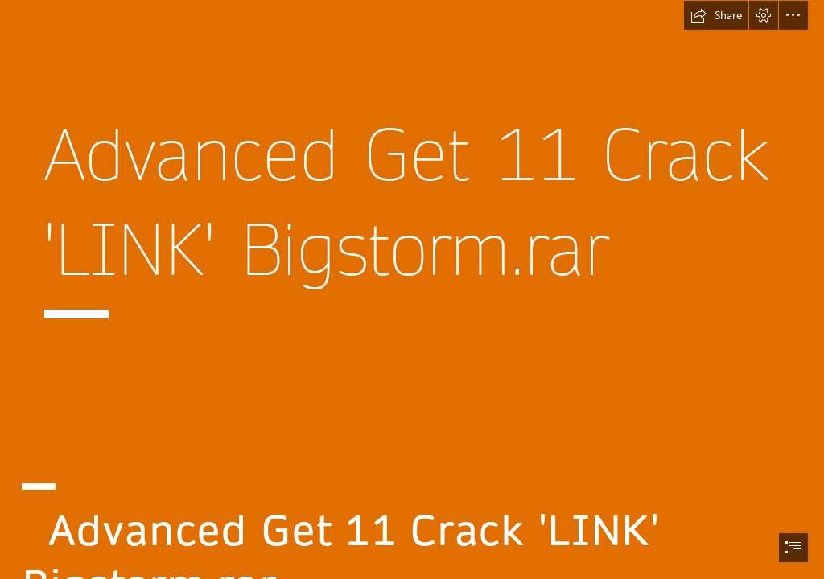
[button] (716, 15)
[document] (412, 289)
